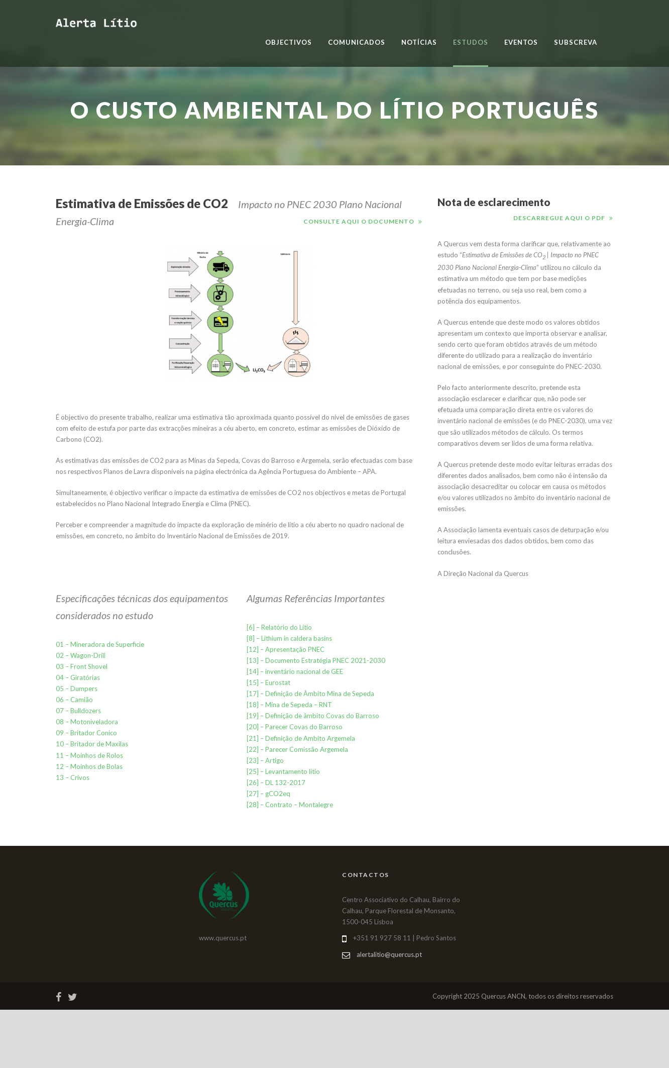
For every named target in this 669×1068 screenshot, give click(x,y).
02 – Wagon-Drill (80, 655)
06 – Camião (74, 700)
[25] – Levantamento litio (283, 771)
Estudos (470, 42)
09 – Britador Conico (86, 733)
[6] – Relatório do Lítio (279, 627)
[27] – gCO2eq (268, 794)
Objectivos (288, 42)
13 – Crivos (72, 777)
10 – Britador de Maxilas (92, 744)
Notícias (419, 42)
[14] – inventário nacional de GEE (295, 671)
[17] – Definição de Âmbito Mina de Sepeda (310, 694)
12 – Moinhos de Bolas (89, 766)
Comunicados (356, 42)
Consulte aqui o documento (358, 221)
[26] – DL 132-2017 (276, 783)
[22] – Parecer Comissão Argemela (297, 749)
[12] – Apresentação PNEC (285, 649)
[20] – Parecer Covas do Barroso (295, 727)
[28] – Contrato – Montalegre (290, 805)
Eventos (521, 42)
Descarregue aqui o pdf (559, 218)
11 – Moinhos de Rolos (89, 755)
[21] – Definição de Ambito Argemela (301, 738)
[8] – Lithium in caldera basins (289, 638)
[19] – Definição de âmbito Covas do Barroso (313, 716)
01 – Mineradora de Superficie (100, 644)
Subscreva (575, 42)
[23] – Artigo (265, 760)
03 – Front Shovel (81, 666)
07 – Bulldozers (78, 711)
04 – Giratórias (78, 677)
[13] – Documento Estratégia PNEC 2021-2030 (316, 660)
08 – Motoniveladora (87, 722)
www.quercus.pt (223, 938)
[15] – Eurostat (268, 682)
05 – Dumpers (76, 689)
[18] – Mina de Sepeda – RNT (289, 705)
